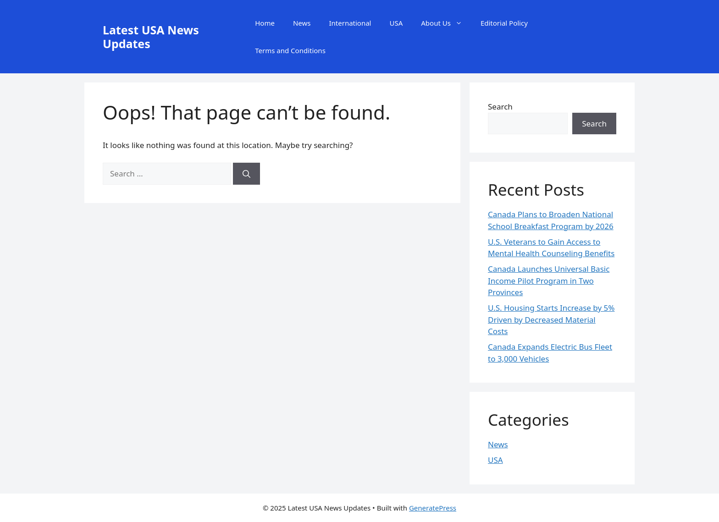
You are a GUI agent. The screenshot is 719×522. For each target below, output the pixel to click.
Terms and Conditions (290, 50)
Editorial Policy (504, 22)
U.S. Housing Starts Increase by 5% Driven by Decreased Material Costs (551, 319)
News (302, 22)
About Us (446, 23)
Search (500, 106)
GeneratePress (432, 507)
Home (265, 22)
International (350, 22)
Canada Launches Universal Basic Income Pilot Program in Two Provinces (548, 280)
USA (396, 22)
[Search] (246, 174)
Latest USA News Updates (151, 36)
